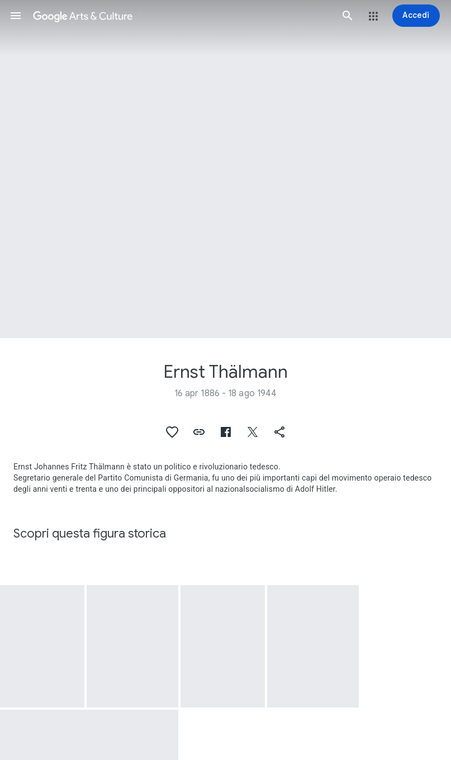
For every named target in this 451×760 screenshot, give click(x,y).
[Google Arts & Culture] (181, 15)
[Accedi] (416, 15)
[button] (15, 15)
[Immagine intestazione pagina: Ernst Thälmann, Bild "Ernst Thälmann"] (225, 169)
